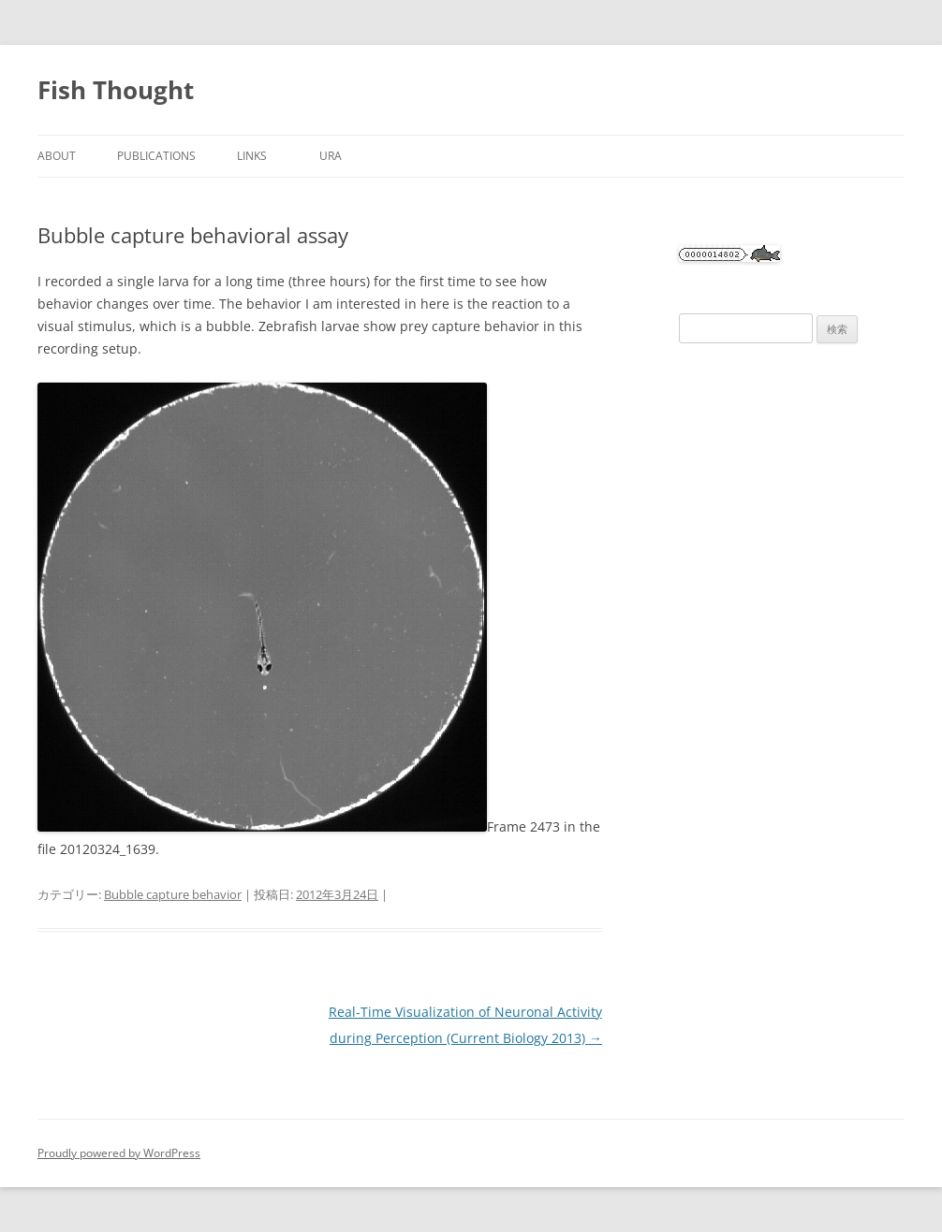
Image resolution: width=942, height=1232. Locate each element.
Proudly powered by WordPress (118, 1153)
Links (257, 156)
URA (330, 156)
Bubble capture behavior (173, 894)
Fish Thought (115, 90)
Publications (156, 156)
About (56, 156)
